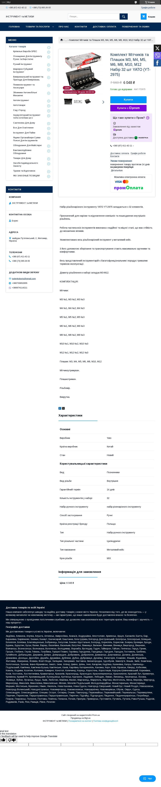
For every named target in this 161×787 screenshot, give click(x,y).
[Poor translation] (12, 740)
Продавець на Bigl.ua (80, 718)
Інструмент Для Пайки (24, 132)
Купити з (128, 108)
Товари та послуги (38, 26)
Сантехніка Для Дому (24, 123)
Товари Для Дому (22, 158)
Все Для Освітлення (23, 127)
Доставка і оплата (104, 26)
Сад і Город (19, 110)
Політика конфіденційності (105, 721)
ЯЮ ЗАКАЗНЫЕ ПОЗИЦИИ (26, 175)
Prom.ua (96, 715)
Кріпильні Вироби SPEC (25, 51)
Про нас (64, 26)
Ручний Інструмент (22, 64)
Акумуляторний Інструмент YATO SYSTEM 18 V (26, 116)
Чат (147, 778)
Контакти (81, 26)
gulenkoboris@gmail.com (24, 278)
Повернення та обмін (135, 26)
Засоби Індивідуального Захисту (25, 164)
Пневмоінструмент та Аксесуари (24, 86)
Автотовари (19, 105)
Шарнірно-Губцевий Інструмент (23, 70)
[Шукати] (124, 16)
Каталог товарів (17, 46)
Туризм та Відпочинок (24, 171)
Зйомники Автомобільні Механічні (25, 94)
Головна (14, 26)
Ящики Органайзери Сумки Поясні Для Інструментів (26, 139)
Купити (128, 99)
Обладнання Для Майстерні (27, 145)
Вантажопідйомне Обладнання (22, 151)
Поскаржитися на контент (80, 721)
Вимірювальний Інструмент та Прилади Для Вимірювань (28, 78)
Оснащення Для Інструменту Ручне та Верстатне (27, 57)
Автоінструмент (21, 100)
